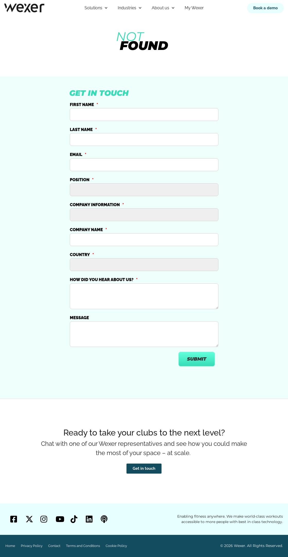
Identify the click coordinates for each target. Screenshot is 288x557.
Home (10, 546)
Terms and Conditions (83, 546)
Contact (54, 546)
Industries (129, 8)
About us (163, 8)
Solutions (95, 8)
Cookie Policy (116, 546)
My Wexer (194, 7)
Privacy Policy (32, 546)
